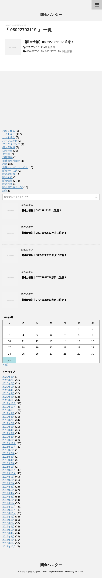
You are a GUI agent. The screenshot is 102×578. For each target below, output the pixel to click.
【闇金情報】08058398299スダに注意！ (44, 255)
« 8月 (5, 364)
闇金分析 (7, 177)
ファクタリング (11, 144)
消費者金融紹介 (11, 160)
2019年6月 (8, 423)
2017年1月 (8, 503)
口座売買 (7, 150)
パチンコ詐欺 (10, 140)
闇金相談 (7, 184)
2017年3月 (8, 496)
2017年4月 (8, 493)
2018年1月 (8, 466)
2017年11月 (9, 470)
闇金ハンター (51, 15)
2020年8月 (8, 377)
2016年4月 (8, 533)
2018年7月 (8, 453)
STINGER (79, 572)
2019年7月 (8, 420)
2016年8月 (8, 520)
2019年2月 (8, 436)
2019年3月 (8, 433)
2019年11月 (9, 406)
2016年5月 (8, 530)
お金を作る (8, 130)
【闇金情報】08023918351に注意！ (41, 210)
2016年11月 (9, 510)
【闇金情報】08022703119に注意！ (48, 42)
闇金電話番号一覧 (12, 187)
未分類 (6, 154)
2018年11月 (9, 446)
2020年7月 (8, 380)
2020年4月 (8, 390)
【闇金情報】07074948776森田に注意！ (44, 277)
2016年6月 (8, 526)
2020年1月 (8, 400)
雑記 (4, 190)
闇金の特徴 (8, 174)
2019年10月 (9, 410)
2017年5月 (8, 490)
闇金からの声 (10, 170)
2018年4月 (8, 460)
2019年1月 (8, 440)
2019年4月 (8, 430)
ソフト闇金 (8, 137)
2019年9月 (8, 413)
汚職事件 (7, 157)
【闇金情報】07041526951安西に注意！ (44, 300)
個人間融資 (8, 147)
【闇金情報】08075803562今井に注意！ (44, 232)
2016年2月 (8, 540)
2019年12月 (9, 403)
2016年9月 (8, 516)
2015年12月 (9, 546)
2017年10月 (9, 473)
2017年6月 (8, 486)
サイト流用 (8, 134)
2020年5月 (8, 386)
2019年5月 (8, 426)
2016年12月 (9, 506)
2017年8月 (8, 480)
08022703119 (53, 51)
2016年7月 (8, 523)
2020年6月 (8, 383)
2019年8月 (8, 416)
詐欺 (4, 164)
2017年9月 (8, 476)
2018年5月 (8, 456)
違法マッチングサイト (15, 167)
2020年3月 (8, 393)
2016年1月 (8, 543)
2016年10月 (9, 513)
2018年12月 (9, 443)
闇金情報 (50, 47)
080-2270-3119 (35, 51)
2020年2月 (8, 396)
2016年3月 (8, 536)
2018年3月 (8, 463)
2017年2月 (8, 500)
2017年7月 (8, 483)
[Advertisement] (26, 103)
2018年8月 (8, 450)
